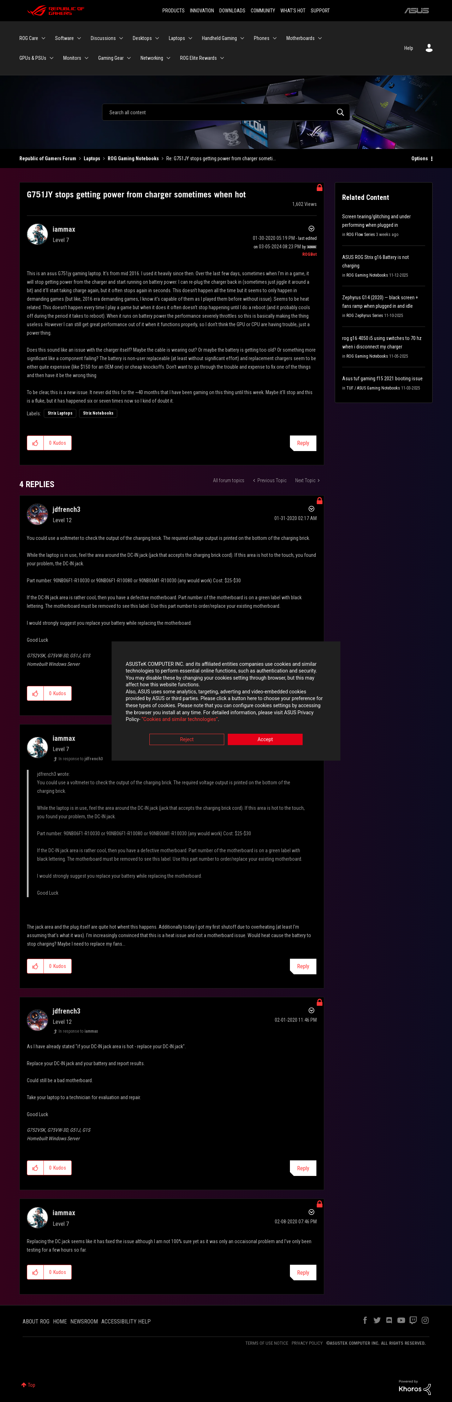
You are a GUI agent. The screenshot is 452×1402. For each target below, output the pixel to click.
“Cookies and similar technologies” (180, 720)
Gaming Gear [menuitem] (111, 58)
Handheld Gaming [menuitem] (219, 38)
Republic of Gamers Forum (47, 158)
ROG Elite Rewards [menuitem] (198, 58)
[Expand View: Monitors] (86, 58)
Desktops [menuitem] (142, 38)
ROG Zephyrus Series (364, 315)
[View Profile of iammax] (64, 229)
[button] (35, 443)
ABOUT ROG (36, 1321)
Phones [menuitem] (261, 38)
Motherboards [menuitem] (300, 38)
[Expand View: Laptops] (190, 38)
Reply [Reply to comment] (303, 966)
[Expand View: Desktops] (157, 38)
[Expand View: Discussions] (121, 38)
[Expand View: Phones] (274, 38)
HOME (60, 1321)
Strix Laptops (60, 413)
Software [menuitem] (64, 38)
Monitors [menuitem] (72, 58)
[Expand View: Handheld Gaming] (242, 38)
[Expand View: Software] (79, 38)
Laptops (92, 158)
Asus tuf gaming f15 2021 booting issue (382, 378)
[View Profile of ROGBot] (309, 254)
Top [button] (31, 1385)
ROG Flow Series (360, 234)
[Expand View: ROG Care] (43, 38)
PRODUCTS (173, 10)
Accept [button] (265, 740)
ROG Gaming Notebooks (133, 158)
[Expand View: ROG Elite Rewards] (222, 58)
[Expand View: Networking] (168, 58)
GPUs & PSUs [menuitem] (32, 58)
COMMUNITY (263, 10)
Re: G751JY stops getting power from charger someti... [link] (221, 158)
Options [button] (419, 158)
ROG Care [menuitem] (28, 38)
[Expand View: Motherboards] (319, 38)
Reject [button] (187, 740)
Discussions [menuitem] (103, 38)
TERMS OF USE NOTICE (266, 1343)
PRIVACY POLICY (307, 1343)
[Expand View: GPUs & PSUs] (51, 58)
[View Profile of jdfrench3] (67, 509)
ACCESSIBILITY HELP (126, 1321)
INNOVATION (202, 10)
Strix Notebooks (98, 413)
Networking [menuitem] (152, 58)
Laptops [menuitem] (177, 38)
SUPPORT (320, 10)
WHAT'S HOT (292, 10)
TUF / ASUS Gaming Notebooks (373, 388)
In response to (81, 758)
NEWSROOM (84, 1321)
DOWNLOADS (232, 10)
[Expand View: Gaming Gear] (128, 58)
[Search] (226, 112)
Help (408, 48)
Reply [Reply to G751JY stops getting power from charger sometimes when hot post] (303, 443)
